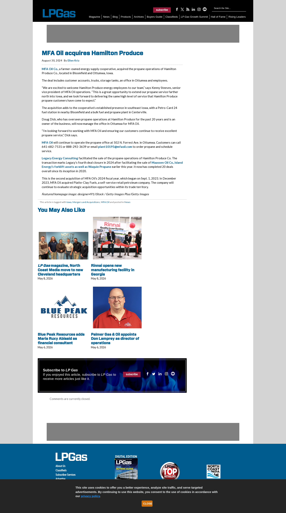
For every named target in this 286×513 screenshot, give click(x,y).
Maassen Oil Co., (163, 162)
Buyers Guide (154, 16)
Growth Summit (194, 16)
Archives (139, 16)
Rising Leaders (237, 16)
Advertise (60, 479)
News (106, 16)
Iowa (69, 202)
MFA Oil (47, 142)
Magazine (94, 16)
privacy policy (90, 496)
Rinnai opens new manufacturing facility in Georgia (112, 269)
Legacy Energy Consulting (60, 158)
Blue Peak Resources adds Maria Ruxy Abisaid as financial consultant (61, 338)
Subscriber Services (65, 474)
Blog (115, 16)
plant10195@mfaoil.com (115, 146)
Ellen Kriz (73, 60)
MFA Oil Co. (50, 69)
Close (147, 503)
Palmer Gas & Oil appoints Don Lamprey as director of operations (115, 338)
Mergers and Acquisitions (86, 202)
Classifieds (171, 16)
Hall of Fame (218, 16)
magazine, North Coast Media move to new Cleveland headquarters (60, 269)
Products (126, 16)
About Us (60, 466)
